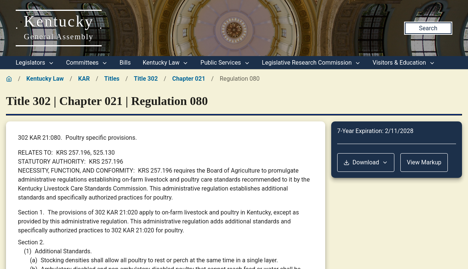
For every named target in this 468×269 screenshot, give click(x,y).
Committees (87, 62)
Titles (112, 78)
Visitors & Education (404, 62)
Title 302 (146, 78)
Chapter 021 (188, 78)
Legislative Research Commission (311, 62)
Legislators (35, 62)
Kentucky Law (166, 62)
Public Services (225, 62)
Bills (125, 62)
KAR (84, 78)
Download (366, 162)
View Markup (424, 162)
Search (428, 28)
